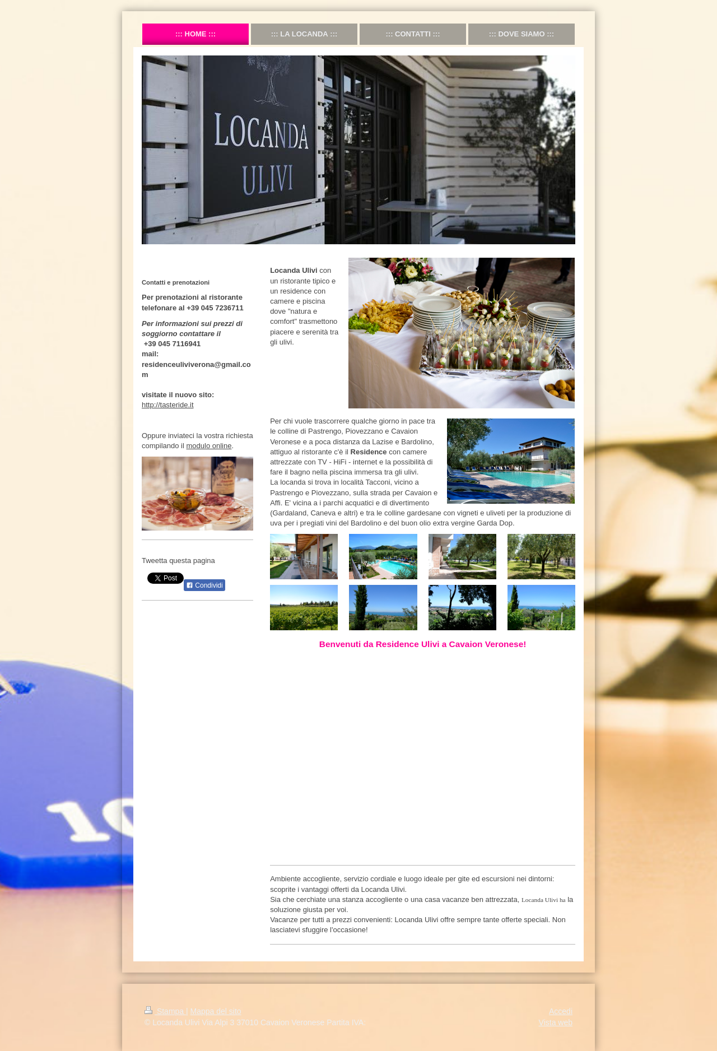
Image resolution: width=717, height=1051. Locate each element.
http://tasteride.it (168, 405)
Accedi (560, 1011)
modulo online (209, 445)
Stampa (165, 1011)
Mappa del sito (215, 1011)
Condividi (204, 585)
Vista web (555, 1022)
